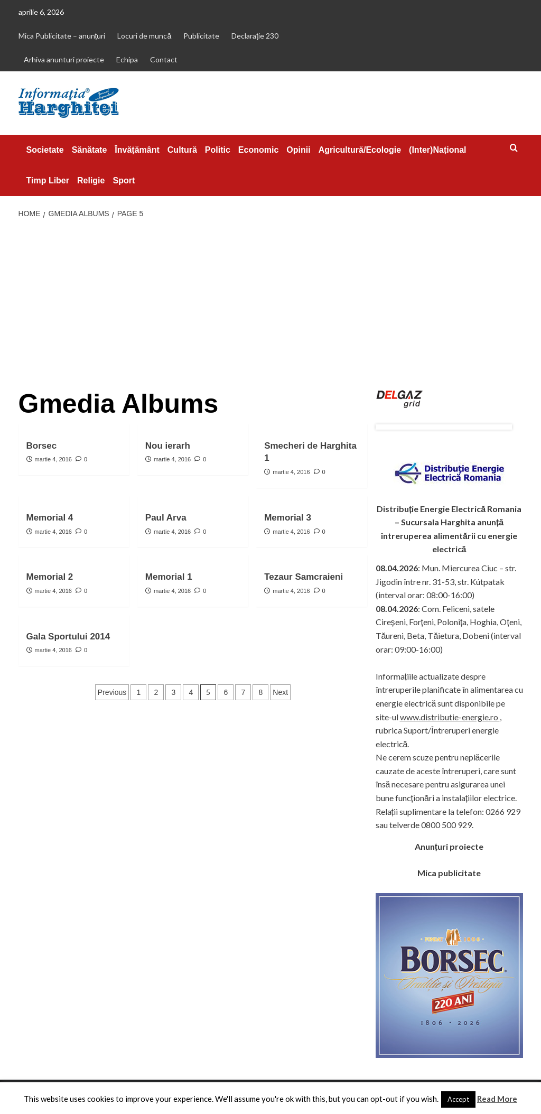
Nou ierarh (167, 446)
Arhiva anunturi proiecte (64, 59)
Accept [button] (458, 1099)
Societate (45, 149)
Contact (164, 59)
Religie (91, 180)
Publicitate (201, 35)
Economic (258, 149)
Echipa (127, 59)
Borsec (41, 446)
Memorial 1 (168, 577)
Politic (217, 149)
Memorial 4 (49, 518)
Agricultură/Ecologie (360, 149)
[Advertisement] (270, 305)
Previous (112, 692)
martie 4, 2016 (53, 459)
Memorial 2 (49, 577)
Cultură (182, 149)
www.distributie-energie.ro (450, 717)
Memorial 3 (287, 518)
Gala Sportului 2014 (68, 637)
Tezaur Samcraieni (303, 577)
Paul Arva (165, 518)
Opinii (298, 149)
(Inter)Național (437, 149)
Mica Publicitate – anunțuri (62, 35)
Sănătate (89, 149)
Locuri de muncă (144, 35)
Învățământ (137, 149)
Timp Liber (48, 180)
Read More (497, 1098)
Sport (124, 180)
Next (280, 692)
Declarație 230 (254, 35)
